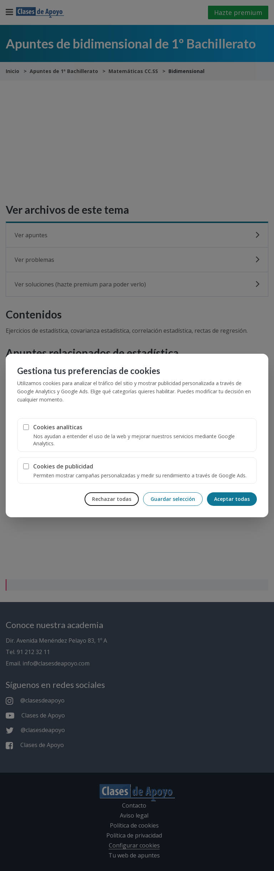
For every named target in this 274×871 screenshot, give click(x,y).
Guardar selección (173, 499)
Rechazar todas (111, 499)
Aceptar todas (232, 499)
